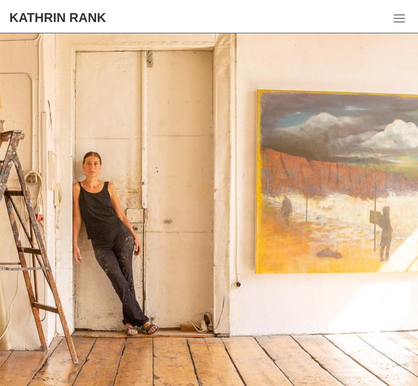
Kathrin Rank (57, 17)
